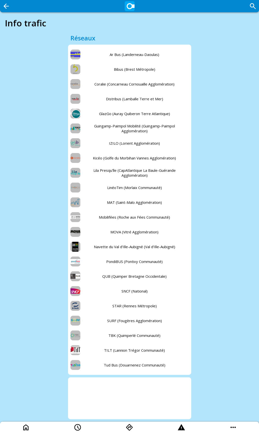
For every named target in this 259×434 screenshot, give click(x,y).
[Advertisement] (129, 398)
